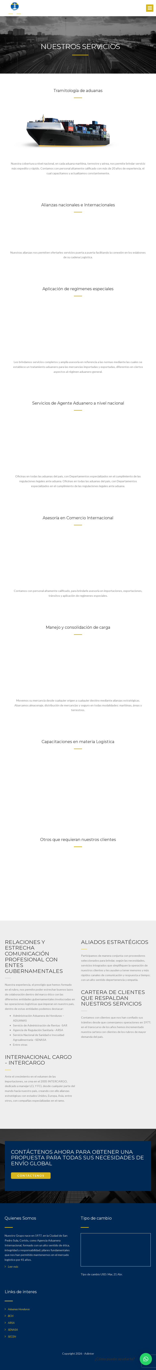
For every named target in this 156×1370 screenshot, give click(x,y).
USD (103, 1274)
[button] (146, 1359)
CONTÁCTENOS (30, 1175)
